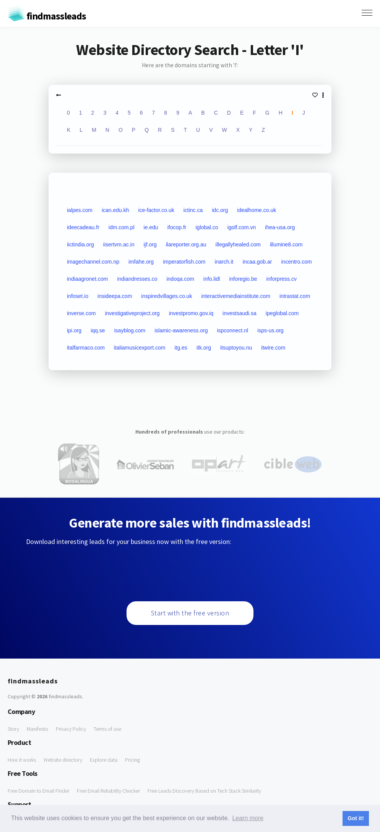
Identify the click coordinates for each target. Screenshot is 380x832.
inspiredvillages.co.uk (166, 296)
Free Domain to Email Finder (38, 790)
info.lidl (211, 279)
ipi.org (74, 330)
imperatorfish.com (184, 262)
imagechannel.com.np (93, 262)
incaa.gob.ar (257, 262)
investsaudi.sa (239, 313)
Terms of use (107, 728)
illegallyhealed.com (238, 244)
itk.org (203, 348)
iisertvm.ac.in (119, 244)
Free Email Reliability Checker (108, 790)
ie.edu (151, 227)
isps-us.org (270, 330)
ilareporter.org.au (186, 244)
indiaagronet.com (87, 279)
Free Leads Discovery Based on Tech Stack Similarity (204, 790)
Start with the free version (190, 613)
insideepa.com (114, 296)
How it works (22, 759)
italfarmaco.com (86, 348)
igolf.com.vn (241, 227)
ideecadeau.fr (83, 227)
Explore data (103, 759)
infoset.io (77, 296)
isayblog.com (129, 330)
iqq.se (98, 330)
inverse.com (81, 313)
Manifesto (37, 728)
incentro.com (296, 262)
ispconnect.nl (232, 330)
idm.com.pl (122, 227)
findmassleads (47, 16)
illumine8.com (286, 244)
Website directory (63, 759)
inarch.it (223, 262)
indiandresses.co (137, 279)
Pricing (132, 759)
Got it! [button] (356, 818)
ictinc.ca (193, 210)
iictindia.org (80, 244)
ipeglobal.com (282, 313)
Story (13, 728)
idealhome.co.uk (256, 210)
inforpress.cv (281, 279)
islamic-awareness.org (181, 330)
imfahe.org (141, 262)
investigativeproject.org (132, 313)
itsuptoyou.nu (236, 348)
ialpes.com (80, 210)
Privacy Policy (71, 728)
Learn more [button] (247, 818)
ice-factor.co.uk (156, 210)
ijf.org (150, 244)
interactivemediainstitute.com (235, 296)
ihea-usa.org (280, 227)
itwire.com (273, 348)
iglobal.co (206, 227)
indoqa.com (180, 279)
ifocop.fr (177, 227)
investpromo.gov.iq (191, 313)
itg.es (180, 348)
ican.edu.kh (115, 210)
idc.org (220, 210)
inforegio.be (243, 279)
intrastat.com (294, 296)
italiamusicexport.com (140, 348)
